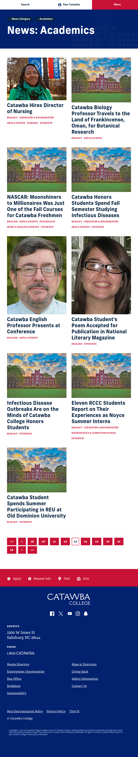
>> (32, 550)
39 (32, 541)
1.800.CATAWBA (20, 653)
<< (11, 541)
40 (43, 541)
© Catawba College (20, 718)
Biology (12, 117)
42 (65, 541)
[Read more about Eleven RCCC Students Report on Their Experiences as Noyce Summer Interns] (101, 375)
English (12, 221)
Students (46, 123)
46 (107, 541)
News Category (21, 19)
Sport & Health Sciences (23, 227)
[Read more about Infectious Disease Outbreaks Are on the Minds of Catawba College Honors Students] (36, 375)
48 (11, 550)
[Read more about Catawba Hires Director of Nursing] (36, 79)
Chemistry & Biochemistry (36, 117)
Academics (46, 19)
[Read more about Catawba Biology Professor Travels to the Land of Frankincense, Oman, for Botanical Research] (101, 80)
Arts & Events (16, 123)
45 (96, 541)
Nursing (32, 123)
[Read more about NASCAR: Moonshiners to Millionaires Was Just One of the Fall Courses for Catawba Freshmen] (36, 169)
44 (85, 541)
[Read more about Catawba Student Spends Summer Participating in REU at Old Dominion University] (36, 470)
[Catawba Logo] (69, 599)
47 (118, 541)
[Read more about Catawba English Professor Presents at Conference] (36, 275)
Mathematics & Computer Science (94, 433)
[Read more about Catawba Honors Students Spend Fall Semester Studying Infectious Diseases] (101, 169)
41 (54, 541)
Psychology (47, 221)
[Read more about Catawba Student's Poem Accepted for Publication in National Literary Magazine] (101, 275)
